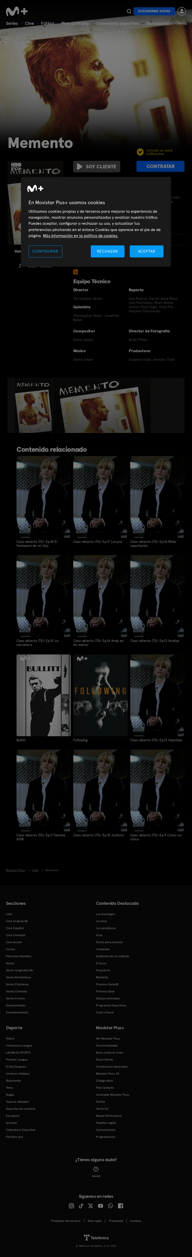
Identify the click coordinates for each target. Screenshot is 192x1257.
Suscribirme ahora (154, 11)
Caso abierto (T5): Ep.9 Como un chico (156, 837)
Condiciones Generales (112, 1066)
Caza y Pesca (105, 1012)
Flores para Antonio (109, 941)
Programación (105, 1136)
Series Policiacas (17, 984)
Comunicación (106, 1129)
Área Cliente (104, 1059)
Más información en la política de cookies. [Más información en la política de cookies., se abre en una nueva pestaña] (80, 236)
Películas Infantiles (18, 955)
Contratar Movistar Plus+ (113, 1094)
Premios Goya (105, 991)
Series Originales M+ (20, 970)
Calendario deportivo (117, 23)
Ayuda (96, 1171)
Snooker (11, 1122)
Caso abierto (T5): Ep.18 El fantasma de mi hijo (37, 544)
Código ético (104, 1080)
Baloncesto (158, 23)
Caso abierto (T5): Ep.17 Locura (97, 542)
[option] (34, 405)
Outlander (103, 948)
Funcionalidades (107, 1045)
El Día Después (16, 1066)
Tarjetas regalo (106, 1122)
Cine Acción (14, 941)
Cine (29, 23)
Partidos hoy (14, 1136)
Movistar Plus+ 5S (107, 1073)
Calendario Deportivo (20, 1129)
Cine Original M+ (17, 920)
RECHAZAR (107, 251)
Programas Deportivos (111, 1005)
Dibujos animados (108, 998)
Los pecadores (106, 927)
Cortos (10, 948)
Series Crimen (15, 998)
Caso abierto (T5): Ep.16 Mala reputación (153, 544)
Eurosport (13, 1115)
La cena (101, 920)
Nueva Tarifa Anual (109, 1115)
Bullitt (21, 740)
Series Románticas (18, 977)
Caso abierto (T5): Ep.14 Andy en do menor (98, 643)
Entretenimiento (17, 1012)
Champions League (19, 1045)
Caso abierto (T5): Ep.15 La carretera (37, 643)
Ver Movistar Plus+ (108, 1038)
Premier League (17, 1059)
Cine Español (15, 927)
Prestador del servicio (65, 1220)
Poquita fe (103, 970)
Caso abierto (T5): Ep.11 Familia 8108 (40, 837)
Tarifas (100, 1101)
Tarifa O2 (102, 1108)
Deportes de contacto (21, 1108)
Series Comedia (16, 991)
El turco (101, 963)
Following (80, 740)
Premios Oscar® (107, 984)
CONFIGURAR (45, 251)
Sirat (99, 934)
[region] (96, 222)
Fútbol (47, 23)
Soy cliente (96, 166)
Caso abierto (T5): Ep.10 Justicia (98, 835)
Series (12, 23)
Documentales (16, 1005)
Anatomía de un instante (112, 955)
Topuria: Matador (17, 1101)
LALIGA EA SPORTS (18, 1052)
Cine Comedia (15, 934)
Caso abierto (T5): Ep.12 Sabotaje (156, 740)
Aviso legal (95, 1220)
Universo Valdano (18, 1073)
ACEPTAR (147, 251)
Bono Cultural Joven (110, 1052)
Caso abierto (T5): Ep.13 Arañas (155, 641)
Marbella (102, 977)
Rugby (10, 1094)
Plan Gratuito (75, 23)
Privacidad (116, 1220)
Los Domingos (105, 913)
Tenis (182, 23)
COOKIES (135, 1220)
